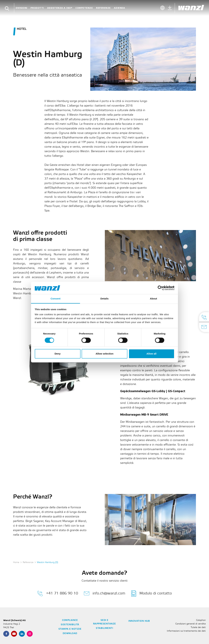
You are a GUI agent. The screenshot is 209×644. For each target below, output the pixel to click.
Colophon (201, 620)
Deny (58, 353)
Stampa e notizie (69, 629)
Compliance (70, 620)
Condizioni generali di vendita (190, 624)
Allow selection (104, 353)
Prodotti (37, 8)
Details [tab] (104, 298)
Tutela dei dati (198, 627)
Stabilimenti (104, 628)
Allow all (151, 353)
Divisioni (21, 8)
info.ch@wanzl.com (104, 593)
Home (16, 562)
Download (70, 633)
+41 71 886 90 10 (57, 593)
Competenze (84, 8)
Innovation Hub (139, 621)
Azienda (119, 8)
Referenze (103, 8)
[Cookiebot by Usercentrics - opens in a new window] (160, 287)
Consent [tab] (56, 298)
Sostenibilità (70, 625)
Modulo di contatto (151, 593)
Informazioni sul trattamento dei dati (186, 631)
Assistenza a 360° (59, 8)
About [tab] (153, 298)
